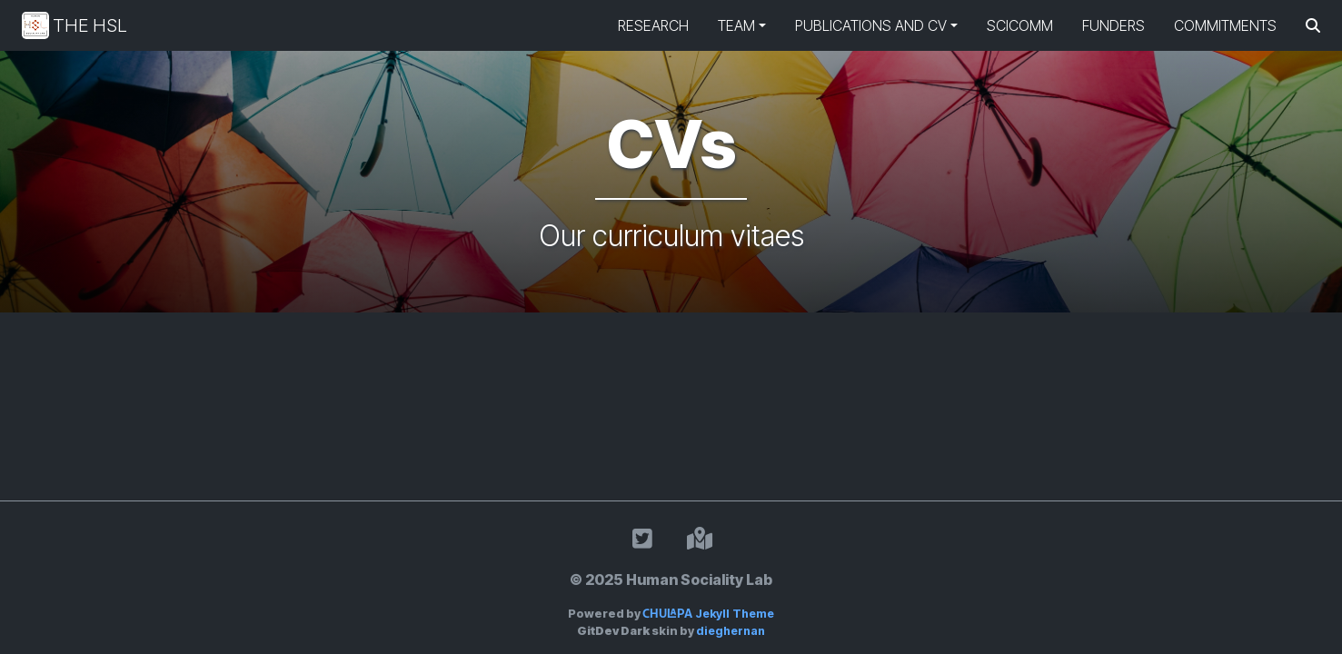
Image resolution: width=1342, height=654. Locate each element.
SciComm (1020, 25)
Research (653, 25)
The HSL (74, 25)
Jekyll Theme (708, 613)
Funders (1113, 25)
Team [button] (736, 25)
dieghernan (730, 631)
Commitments (1225, 25)
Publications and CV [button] (871, 25)
